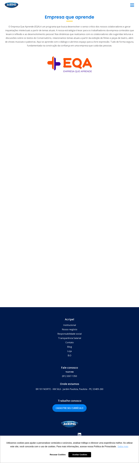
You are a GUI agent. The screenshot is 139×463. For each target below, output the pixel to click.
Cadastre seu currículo (69, 408)
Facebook (59, 434)
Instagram (66, 434)
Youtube (73, 434)
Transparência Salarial (69, 338)
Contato (69, 342)
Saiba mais (121, 190)
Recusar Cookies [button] (58, 455)
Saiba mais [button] (123, 446)
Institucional (69, 325)
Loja (69, 351)
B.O (69, 355)
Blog (69, 346)
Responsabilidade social (69, 333)
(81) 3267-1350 (69, 376)
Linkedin (79, 434)
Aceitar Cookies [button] (79, 455)
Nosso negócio (69, 329)
